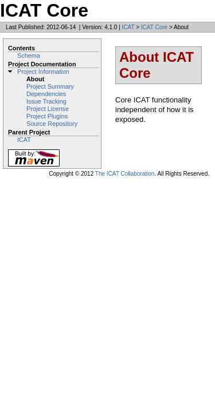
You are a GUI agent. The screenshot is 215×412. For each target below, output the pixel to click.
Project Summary (50, 86)
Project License (47, 108)
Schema (28, 55)
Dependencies (46, 93)
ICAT (128, 27)
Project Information (43, 71)
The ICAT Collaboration (125, 174)
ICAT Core (154, 27)
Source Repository (51, 123)
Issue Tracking (46, 101)
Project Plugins (47, 116)
